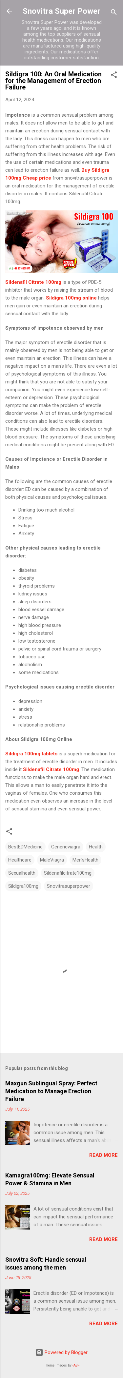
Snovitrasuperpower (68, 886)
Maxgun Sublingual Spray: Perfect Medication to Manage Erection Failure (51, 1091)
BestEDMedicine (25, 847)
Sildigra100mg (23, 886)
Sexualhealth (21, 873)
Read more (103, 1155)
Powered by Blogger (61, 1352)
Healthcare (19, 860)
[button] (114, 76)
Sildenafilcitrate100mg (68, 873)
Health (96, 847)
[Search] (114, 13)
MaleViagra (52, 860)
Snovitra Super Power (61, 11)
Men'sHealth (85, 860)
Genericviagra (65, 847)
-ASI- (75, 1365)
